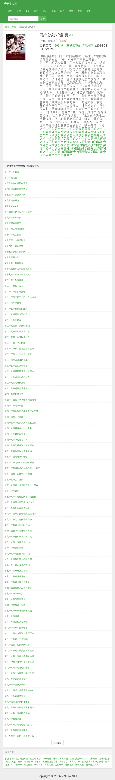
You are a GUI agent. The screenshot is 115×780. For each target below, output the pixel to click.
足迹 (88, 11)
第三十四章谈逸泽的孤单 (16, 360)
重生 (27, 11)
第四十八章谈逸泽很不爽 (16, 439)
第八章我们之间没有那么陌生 (18, 212)
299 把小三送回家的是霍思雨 (74, 45)
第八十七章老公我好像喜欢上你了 (20, 662)
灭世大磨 (48, 764)
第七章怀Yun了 (11, 206)
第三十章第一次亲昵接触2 (16, 337)
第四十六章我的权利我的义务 (18, 428)
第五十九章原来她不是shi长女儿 (19, 502)
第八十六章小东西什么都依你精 (19, 656)
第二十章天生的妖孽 (13, 280)
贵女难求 (59, 764)
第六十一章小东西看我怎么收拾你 (20, 514)
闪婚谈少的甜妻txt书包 (64, 145)
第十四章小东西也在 (13, 246)
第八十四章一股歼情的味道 (17, 645)
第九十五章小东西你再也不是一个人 (21, 707)
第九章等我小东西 (12, 217)
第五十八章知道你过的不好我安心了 (21, 496)
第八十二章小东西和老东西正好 (19, 633)
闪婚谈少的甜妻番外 (85, 135)
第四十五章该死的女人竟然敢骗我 (20, 422)
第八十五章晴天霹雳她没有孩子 (19, 650)
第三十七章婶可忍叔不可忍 (17, 377)
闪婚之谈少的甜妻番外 (72, 132)
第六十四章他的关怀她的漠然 (18, 531)
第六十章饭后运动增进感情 (17, 508)
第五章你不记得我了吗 (14, 195)
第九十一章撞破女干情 (14, 684)
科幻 (62, 11)
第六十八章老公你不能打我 (17, 553)
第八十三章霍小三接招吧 (16, 639)
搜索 (42, 19)
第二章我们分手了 (12, 177)
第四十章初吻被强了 (13, 394)
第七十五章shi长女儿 (14, 593)
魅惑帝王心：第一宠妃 (40, 758)
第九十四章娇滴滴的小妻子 (17, 702)
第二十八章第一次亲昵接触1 (17, 326)
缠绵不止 (38, 764)
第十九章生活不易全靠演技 (17, 274)
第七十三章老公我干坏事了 (17, 582)
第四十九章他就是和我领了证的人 (20, 445)
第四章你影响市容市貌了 (16, 189)
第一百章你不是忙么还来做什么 (19, 736)
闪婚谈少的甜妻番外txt (58, 148)
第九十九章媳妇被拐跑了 (16, 730)
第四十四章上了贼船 (13, 417)
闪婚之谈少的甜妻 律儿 (84, 138)
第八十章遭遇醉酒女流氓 (16, 622)
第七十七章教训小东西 (14, 605)
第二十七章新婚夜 (12, 320)
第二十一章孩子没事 (13, 286)
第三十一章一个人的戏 (14, 343)
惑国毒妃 (69, 764)
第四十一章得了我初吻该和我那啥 (20, 400)
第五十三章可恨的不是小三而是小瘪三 (22, 468)
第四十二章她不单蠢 (13, 405)
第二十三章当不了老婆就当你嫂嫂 (20, 297)
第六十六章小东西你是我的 (17, 542)
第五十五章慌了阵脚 (13, 479)
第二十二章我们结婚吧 (14, 291)
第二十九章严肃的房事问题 (17, 331)
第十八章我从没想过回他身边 (18, 269)
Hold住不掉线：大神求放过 (90, 761)
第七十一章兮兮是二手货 (16, 571)
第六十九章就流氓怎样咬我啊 (18, 559)
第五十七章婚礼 (11, 491)
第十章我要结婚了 (12, 223)
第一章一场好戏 (11, 172)
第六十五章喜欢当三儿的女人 (18, 536)
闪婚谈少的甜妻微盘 (77, 152)
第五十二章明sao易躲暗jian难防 (19, 462)
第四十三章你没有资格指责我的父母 (21, 411)
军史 (45, 11)
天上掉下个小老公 (32, 761)
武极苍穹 (63, 761)
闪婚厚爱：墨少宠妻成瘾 (16, 758)
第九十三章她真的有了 (14, 696)
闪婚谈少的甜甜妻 (60, 135)
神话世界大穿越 (60, 758)
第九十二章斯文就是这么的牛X (18, 690)
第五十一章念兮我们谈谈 (16, 457)
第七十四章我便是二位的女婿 (18, 588)
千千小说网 (10, 3)
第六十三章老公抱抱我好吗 (17, 525)
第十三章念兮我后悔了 (14, 240)
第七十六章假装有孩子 (14, 599)
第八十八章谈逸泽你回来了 (17, 667)
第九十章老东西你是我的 (16, 679)
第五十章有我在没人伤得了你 (18, 451)
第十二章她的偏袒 (12, 234)
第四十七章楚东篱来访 (14, 434)
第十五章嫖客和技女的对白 (17, 252)
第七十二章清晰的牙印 (14, 576)
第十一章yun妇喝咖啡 (14, 229)
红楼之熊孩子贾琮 (78, 758)
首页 (10, 11)
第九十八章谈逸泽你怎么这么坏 (19, 724)
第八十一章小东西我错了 (16, 627)
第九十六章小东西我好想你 (17, 713)
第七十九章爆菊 (11, 616)
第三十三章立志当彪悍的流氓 (18, 354)
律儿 (71, 35)
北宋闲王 (92, 758)
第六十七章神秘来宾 (13, 548)
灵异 (71, 11)
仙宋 (20, 761)
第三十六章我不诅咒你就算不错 (19, 371)
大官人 (72, 761)
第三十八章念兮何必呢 (14, 383)
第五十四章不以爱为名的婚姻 (18, 474)
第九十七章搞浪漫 (12, 719)
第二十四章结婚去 (12, 303)
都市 (36, 11)
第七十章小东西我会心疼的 (17, 565)
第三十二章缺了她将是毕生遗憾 (19, 348)
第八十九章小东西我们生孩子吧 (19, 673)
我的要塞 (28, 764)
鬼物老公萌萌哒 (50, 761)
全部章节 (57, 743)
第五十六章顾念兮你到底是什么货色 (21, 485)
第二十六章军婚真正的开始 (17, 314)
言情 (80, 11)
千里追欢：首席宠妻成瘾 (87, 764)
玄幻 (19, 11)
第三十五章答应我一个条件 (17, 365)
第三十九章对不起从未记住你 (18, 388)
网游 (54, 11)
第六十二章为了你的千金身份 (18, 519)
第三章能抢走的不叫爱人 (16, 183)
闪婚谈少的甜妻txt (81, 142)
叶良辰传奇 (16, 764)
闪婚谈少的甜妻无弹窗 (88, 148)
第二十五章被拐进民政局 (16, 308)
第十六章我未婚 (11, 257)
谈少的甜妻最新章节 (76, 128)
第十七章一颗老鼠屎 (13, 263)
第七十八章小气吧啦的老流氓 (18, 610)
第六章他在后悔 (11, 200)
